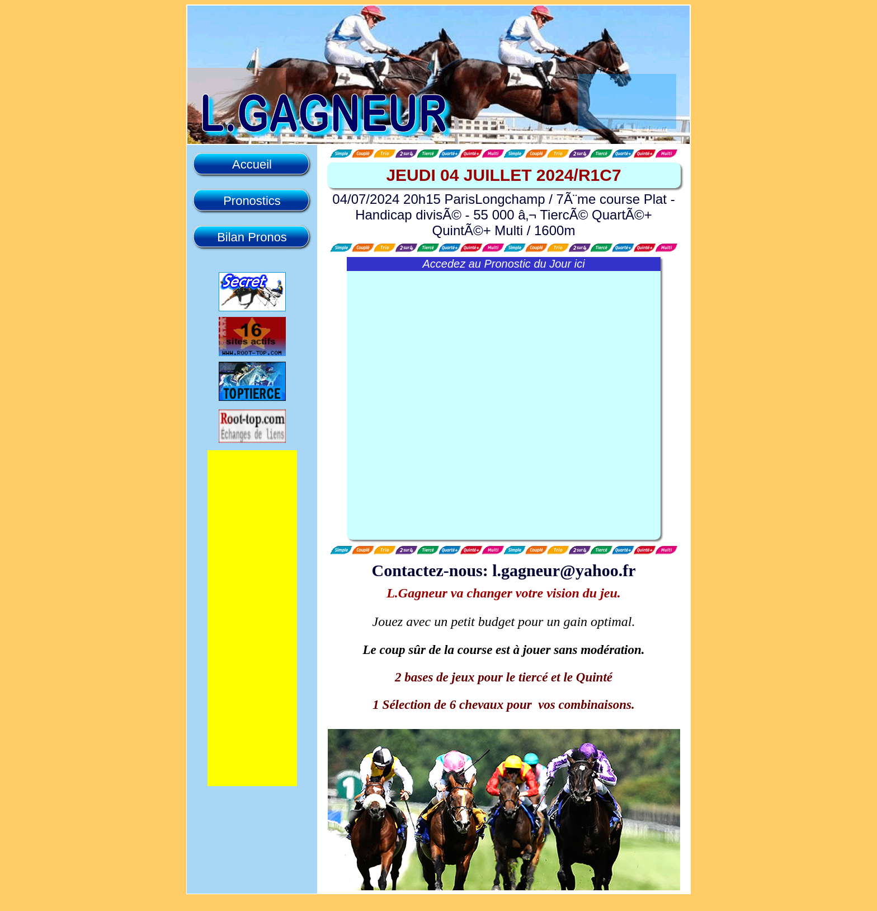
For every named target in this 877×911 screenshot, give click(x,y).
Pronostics (252, 201)
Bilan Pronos (252, 237)
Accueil (252, 164)
